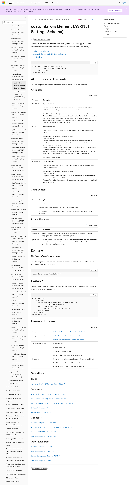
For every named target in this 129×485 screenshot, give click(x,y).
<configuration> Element (40, 51)
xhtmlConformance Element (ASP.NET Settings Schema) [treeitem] (18, 359)
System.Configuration (38, 408)
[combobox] (14, 22)
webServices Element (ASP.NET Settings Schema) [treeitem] (19, 350)
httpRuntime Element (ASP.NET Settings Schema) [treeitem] (19, 179)
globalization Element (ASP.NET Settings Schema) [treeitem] (19, 126)
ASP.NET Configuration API (40, 460)
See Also (106, 34)
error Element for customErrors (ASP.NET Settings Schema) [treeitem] (19, 90)
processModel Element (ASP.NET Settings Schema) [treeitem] (18, 244)
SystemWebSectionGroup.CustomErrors (65, 336)
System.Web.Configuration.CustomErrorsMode (68, 340)
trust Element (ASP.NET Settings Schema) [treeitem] (18, 315)
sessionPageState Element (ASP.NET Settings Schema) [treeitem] (18, 279)
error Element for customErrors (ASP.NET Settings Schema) (52, 403)
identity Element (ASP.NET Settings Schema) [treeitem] (18, 188)
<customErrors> (39, 57)
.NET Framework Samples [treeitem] (12, 476)
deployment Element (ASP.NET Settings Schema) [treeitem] (18, 99)
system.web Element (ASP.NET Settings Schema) (52, 19)
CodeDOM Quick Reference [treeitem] (14, 406)
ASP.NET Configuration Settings (42, 451)
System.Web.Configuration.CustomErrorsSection (68, 332)
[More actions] (96, 19)
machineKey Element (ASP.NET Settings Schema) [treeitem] (19, 197)
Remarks (106, 26)
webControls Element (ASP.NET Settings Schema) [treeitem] (19, 333)
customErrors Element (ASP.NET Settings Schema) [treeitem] (20, 79)
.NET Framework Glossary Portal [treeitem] (16, 468)
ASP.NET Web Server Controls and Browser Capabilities (50, 427)
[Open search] (119, 3)
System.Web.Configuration (40, 412)
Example (106, 29)
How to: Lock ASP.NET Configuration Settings (47, 384)
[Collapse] (25, 18)
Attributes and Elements (111, 23)
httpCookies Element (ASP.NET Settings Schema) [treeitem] (19, 153)
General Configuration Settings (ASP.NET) (46, 456)
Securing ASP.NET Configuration (42, 432)
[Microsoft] (3, 2)
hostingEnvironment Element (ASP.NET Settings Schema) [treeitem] (18, 144)
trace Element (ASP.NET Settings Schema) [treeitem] (18, 306)
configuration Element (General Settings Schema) (48, 399)
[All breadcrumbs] (33, 19)
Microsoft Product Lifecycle (59, 9)
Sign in (124, 3)
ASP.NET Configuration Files (41, 447)
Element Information (110, 31)
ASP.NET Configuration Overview (43, 423)
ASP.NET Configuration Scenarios (43, 436)
